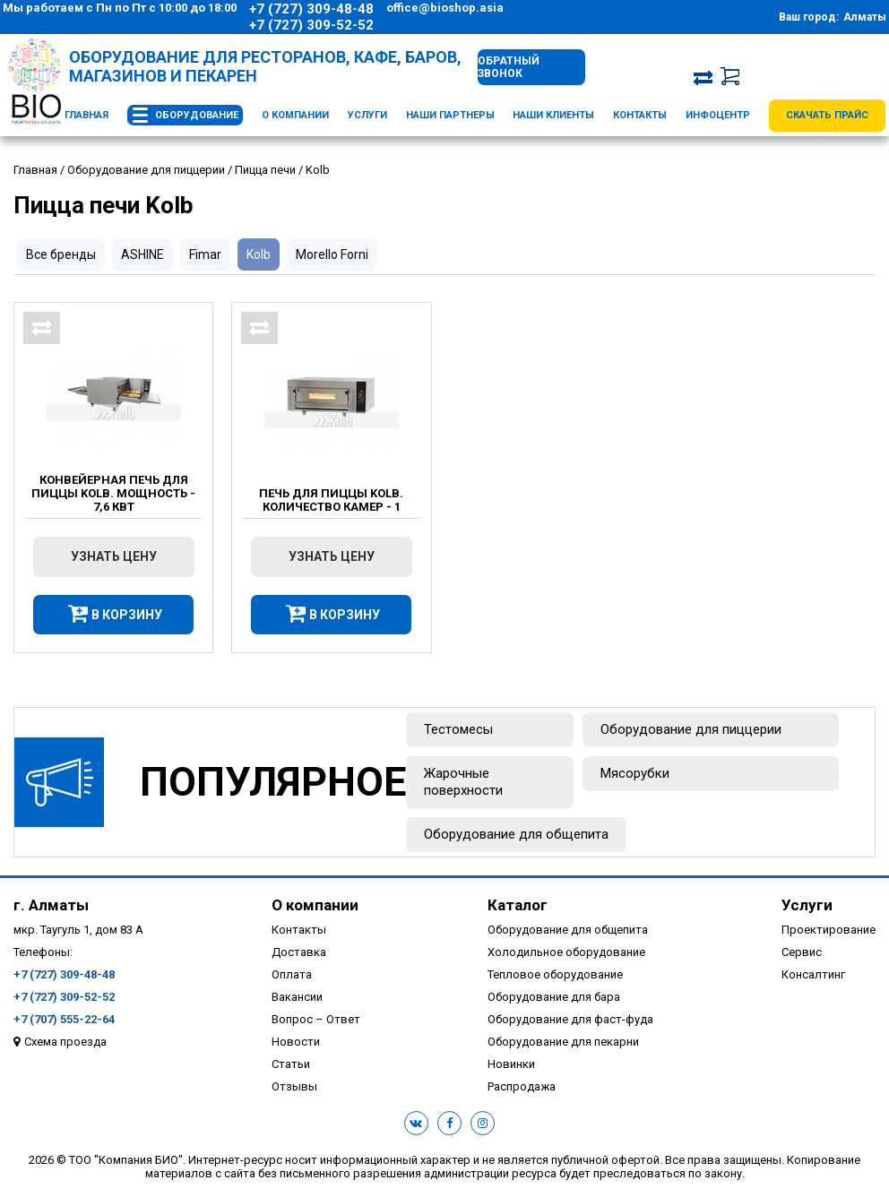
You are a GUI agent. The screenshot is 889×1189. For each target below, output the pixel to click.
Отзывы (294, 1086)
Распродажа (522, 1086)
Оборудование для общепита (516, 834)
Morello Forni (332, 254)
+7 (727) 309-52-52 (311, 25)
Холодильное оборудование (566, 952)
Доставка (299, 952)
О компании (295, 115)
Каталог (518, 905)
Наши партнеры (450, 115)
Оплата (292, 974)
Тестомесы (458, 729)
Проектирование (828, 929)
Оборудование (196, 115)
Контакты (640, 115)
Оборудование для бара (554, 997)
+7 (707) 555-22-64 (64, 1019)
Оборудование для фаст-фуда (570, 1019)
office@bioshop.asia (445, 7)
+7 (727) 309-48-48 (311, 9)
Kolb (258, 254)
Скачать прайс (827, 115)
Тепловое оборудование (555, 974)
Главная (86, 115)
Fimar (205, 254)
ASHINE (142, 254)
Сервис (801, 952)
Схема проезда (65, 1041)
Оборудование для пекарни (563, 1041)
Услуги (367, 115)
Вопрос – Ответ (316, 1019)
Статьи (291, 1064)
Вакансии (297, 997)
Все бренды (61, 254)
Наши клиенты (553, 115)
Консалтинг (813, 974)
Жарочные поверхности (463, 781)
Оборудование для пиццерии (690, 729)
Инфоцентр (718, 115)
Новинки (511, 1064)
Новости (296, 1041)
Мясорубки (634, 773)
